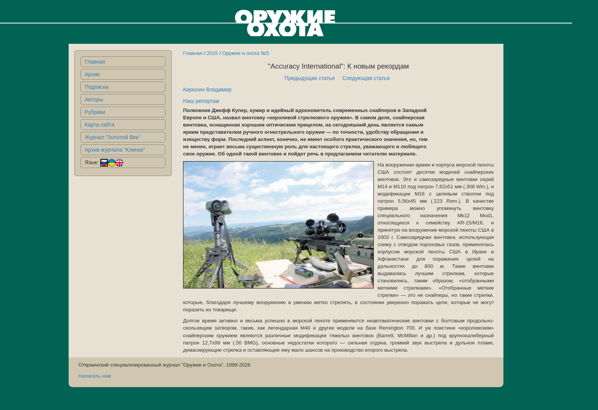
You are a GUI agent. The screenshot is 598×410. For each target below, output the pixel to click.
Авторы (94, 99)
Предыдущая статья (310, 78)
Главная (95, 62)
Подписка (96, 87)
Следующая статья (366, 78)
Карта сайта (99, 125)
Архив (92, 74)
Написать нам (94, 376)
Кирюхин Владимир (207, 89)
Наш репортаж (201, 101)
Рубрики (95, 112)
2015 (212, 53)
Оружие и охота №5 (245, 53)
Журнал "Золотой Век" (112, 137)
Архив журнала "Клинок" (115, 150)
